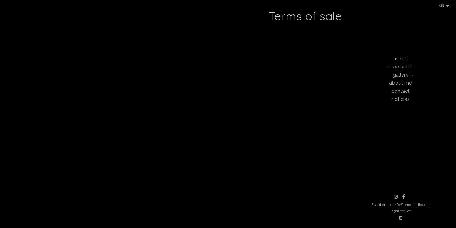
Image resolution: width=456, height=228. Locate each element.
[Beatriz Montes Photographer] (400, 27)
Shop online (400, 67)
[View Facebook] (404, 196)
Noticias (401, 99)
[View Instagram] (396, 196)
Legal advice (400, 210)
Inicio (401, 59)
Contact (400, 91)
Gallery (400, 75)
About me (400, 83)
